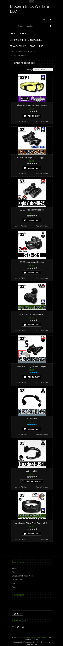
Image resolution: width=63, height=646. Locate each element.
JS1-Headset (31, 471)
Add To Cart (32, 115)
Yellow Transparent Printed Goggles (31, 105)
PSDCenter (31, 644)
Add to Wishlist (20, 121)
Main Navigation (12, 26)
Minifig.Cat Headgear (27, 52)
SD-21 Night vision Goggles (32, 262)
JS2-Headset (31, 419)
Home (12, 52)
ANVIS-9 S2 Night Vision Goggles (31, 366)
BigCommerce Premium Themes (34, 642)
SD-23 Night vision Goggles (32, 210)
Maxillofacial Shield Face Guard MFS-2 (32, 523)
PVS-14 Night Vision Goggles (31, 314)
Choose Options (31, 481)
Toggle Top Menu (31, 1)
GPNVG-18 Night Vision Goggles (31, 157)
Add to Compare (42, 121)
